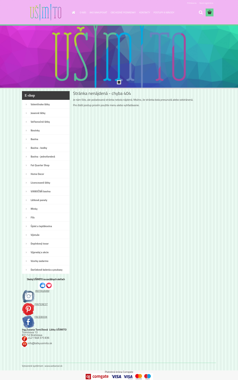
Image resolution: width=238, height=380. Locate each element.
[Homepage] (73, 12)
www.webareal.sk (53, 366)
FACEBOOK (34, 317)
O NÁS (83, 12)
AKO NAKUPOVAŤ (98, 12)
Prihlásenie (191, 3)
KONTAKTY (144, 12)
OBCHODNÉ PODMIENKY (123, 12)
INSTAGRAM (35, 291)
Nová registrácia (206, 3)
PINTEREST (35, 304)
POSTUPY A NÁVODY (164, 12)
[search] (201, 12)
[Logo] (45, 12)
